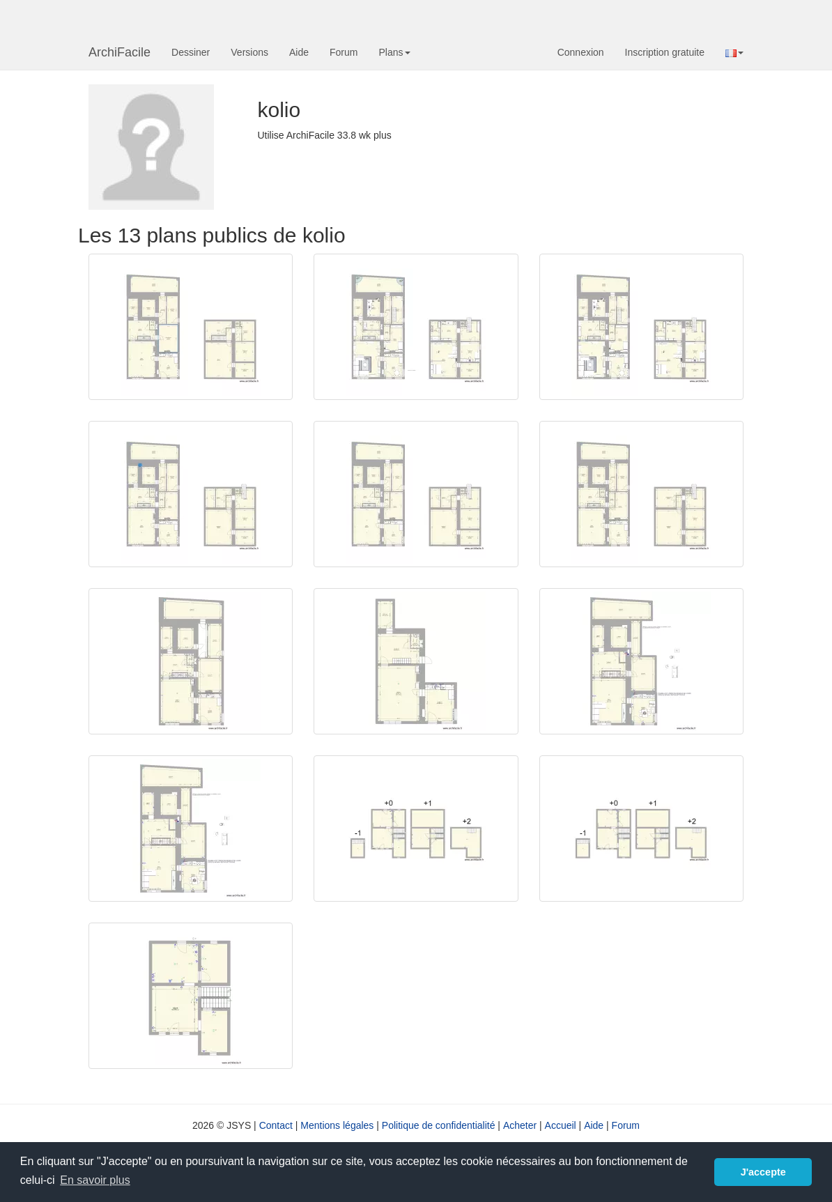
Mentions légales (336, 1125)
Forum (343, 52)
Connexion (580, 52)
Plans (394, 52)
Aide (299, 52)
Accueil (560, 1125)
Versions (249, 52)
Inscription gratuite (664, 52)
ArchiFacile (119, 52)
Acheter (520, 1125)
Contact (276, 1125)
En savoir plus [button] (95, 1180)
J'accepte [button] (763, 1172)
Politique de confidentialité (438, 1125)
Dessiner (190, 52)
